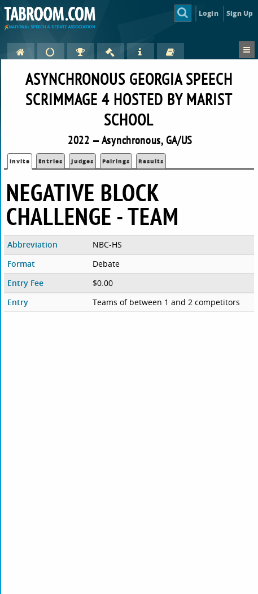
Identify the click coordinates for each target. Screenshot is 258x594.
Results (151, 161)
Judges (82, 161)
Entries (50, 161)
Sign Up (239, 13)
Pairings (116, 161)
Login (208, 13)
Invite (20, 161)
